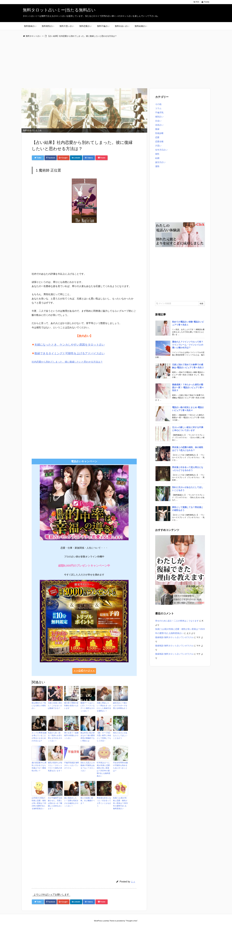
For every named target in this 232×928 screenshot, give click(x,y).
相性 (157, 154)
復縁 (157, 129)
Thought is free (131, 921)
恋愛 (157, 137)
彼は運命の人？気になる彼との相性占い (39, 705)
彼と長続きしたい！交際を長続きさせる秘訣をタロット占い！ (71, 802)
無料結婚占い (141, 26)
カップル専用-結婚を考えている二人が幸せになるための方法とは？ (39, 737)
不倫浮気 (159, 112)
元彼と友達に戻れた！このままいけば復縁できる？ (55, 705)
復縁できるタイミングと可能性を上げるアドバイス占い (69, 353)
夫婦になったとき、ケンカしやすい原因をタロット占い (69, 344)
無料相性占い (48, 26)
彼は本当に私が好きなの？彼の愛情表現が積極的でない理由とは (87, 737)
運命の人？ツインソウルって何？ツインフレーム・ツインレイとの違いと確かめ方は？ (187, 345)
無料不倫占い (103, 26)
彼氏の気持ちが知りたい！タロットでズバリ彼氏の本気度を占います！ (55, 767)
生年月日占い (161, 150)
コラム (158, 108)
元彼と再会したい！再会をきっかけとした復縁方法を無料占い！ (104, 707)
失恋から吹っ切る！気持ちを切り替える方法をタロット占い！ (55, 737)
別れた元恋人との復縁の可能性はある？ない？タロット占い (87, 767)
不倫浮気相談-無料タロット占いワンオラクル (71, 765)
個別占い (159, 116)
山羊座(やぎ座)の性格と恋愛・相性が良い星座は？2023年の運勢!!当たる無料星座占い (39, 803)
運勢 (157, 166)
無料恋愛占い (85, 26)
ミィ (133, 881)
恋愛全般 (159, 141)
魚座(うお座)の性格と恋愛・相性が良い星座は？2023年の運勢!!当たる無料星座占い (120, 803)
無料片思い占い (66, 26)
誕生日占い (160, 162)
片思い (158, 145)
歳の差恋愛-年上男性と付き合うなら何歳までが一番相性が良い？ (39, 767)
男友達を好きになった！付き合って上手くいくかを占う (104, 802)
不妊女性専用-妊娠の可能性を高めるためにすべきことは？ (120, 767)
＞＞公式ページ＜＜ (84, 670)
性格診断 (159, 133)
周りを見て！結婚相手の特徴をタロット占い (71, 735)
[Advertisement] (110, 63)
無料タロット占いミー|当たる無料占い (59, 10)
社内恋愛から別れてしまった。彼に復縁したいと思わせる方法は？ (67, 362)
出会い (158, 121)
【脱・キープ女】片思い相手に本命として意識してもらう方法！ (104, 737)
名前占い (159, 125)
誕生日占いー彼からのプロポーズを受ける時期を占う (120, 705)
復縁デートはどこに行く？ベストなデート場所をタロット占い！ (87, 707)
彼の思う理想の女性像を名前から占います (71, 705)
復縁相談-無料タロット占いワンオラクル (174, 637)
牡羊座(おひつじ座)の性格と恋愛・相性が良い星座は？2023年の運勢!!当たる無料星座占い (104, 769)
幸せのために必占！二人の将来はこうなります (177, 621)
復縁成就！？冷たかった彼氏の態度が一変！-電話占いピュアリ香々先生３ (188, 387)
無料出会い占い (122, 26)
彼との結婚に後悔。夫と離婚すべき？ (87, 800)
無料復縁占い (30, 26)
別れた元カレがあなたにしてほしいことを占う (120, 735)
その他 (158, 104)
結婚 (157, 158)
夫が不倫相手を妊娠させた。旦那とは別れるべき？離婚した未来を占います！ (55, 803)
